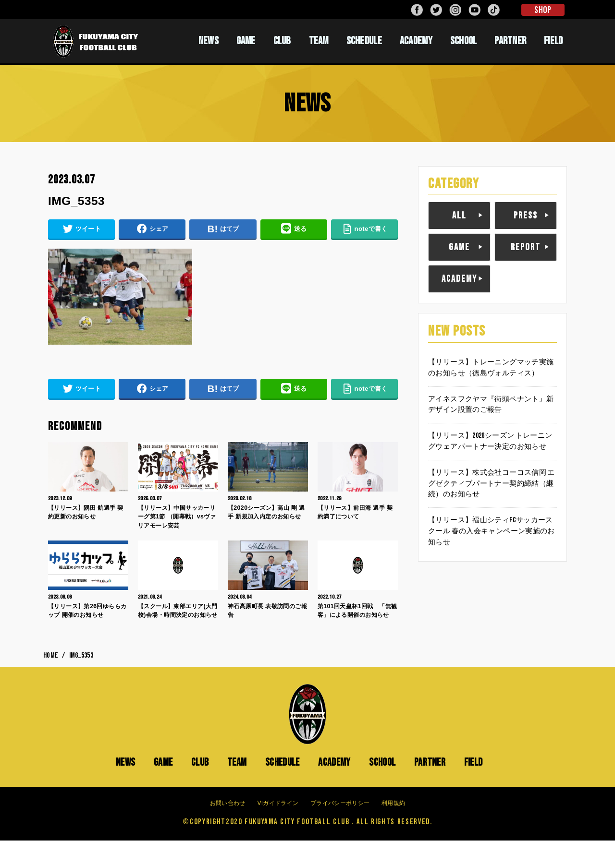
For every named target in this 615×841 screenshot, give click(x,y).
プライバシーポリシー (339, 803)
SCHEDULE (364, 41)
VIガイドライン (277, 803)
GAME (246, 41)
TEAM (319, 41)
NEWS (208, 41)
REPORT (526, 247)
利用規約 (393, 803)
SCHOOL (463, 41)
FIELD (553, 41)
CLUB (282, 41)
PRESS (526, 215)
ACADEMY (416, 41)
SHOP (542, 10)
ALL (459, 215)
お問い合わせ (228, 803)
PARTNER (510, 41)
